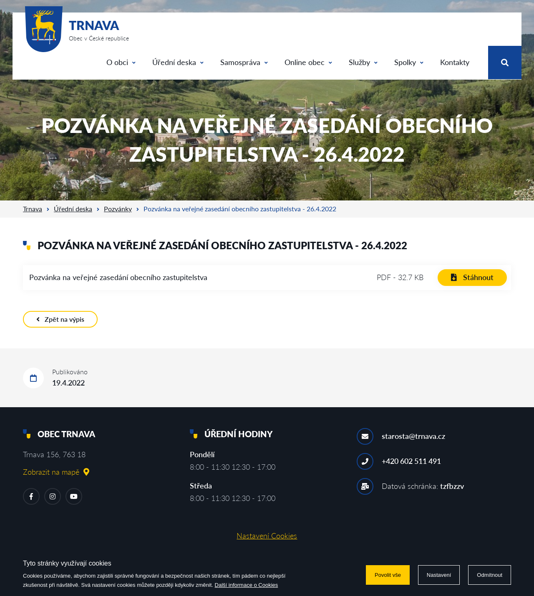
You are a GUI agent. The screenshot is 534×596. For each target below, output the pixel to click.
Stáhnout (472, 277)
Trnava (32, 209)
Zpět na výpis (60, 319)
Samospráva (244, 62)
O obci (121, 62)
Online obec (308, 62)
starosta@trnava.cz (413, 436)
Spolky (408, 62)
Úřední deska (178, 62)
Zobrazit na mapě (56, 471)
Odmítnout (489, 575)
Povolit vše (388, 575)
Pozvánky (118, 209)
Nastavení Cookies (267, 535)
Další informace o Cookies (246, 585)
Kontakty (454, 62)
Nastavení (439, 575)
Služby (363, 62)
